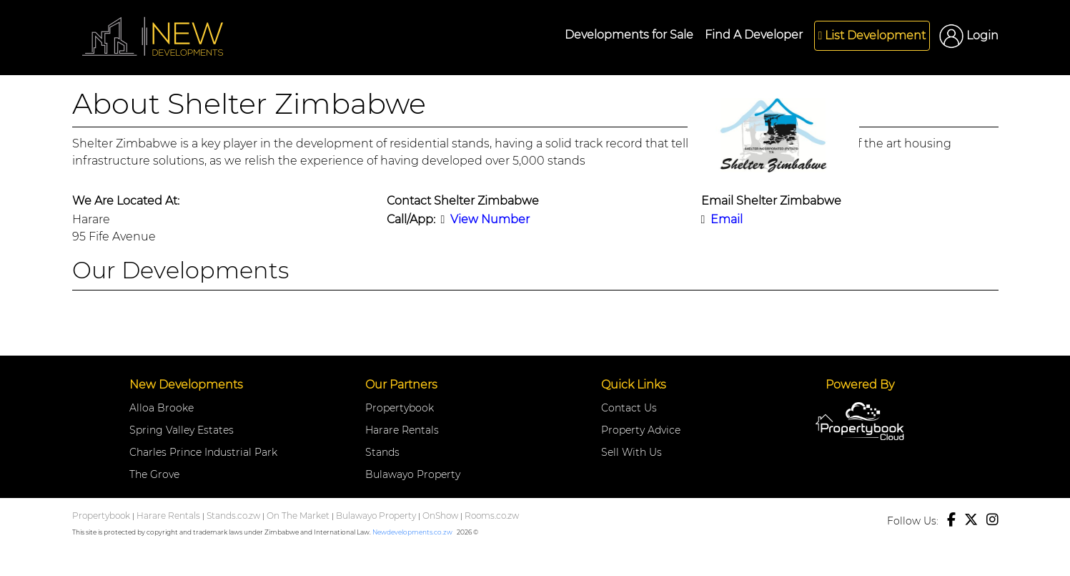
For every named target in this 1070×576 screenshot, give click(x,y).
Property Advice (640, 430)
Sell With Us (631, 452)
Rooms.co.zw (492, 515)
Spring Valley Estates (181, 430)
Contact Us (629, 407)
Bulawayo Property (412, 474)
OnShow (440, 515)
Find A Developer (754, 35)
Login (969, 35)
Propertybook (399, 407)
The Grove (154, 474)
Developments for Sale (629, 35)
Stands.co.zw (233, 515)
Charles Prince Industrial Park (203, 452)
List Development (872, 35)
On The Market (298, 515)
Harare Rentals (402, 430)
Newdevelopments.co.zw (412, 532)
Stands (382, 452)
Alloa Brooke (161, 407)
